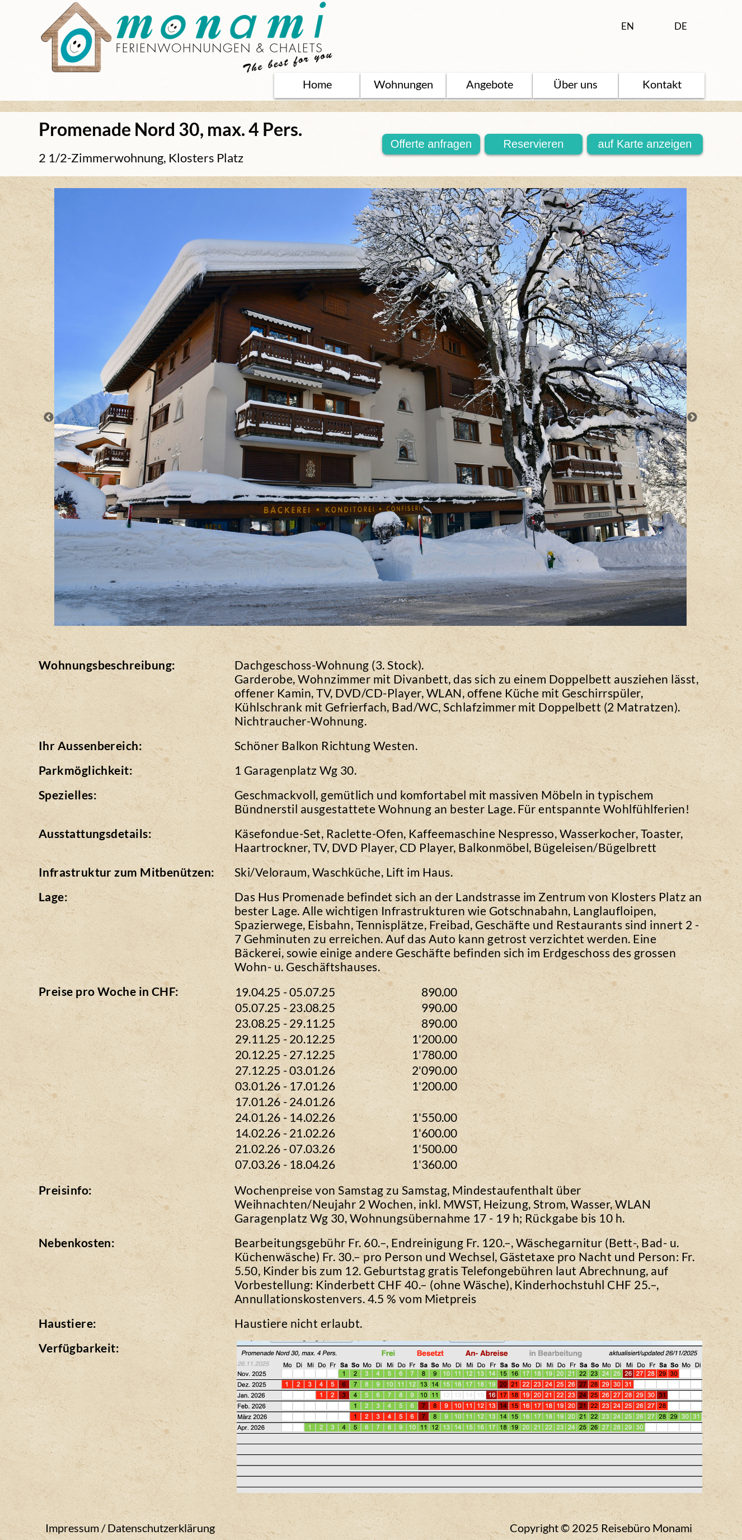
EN (627, 26)
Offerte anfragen (431, 144)
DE (680, 26)
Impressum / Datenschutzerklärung (130, 1527)
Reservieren (534, 144)
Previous (48, 417)
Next (692, 417)
